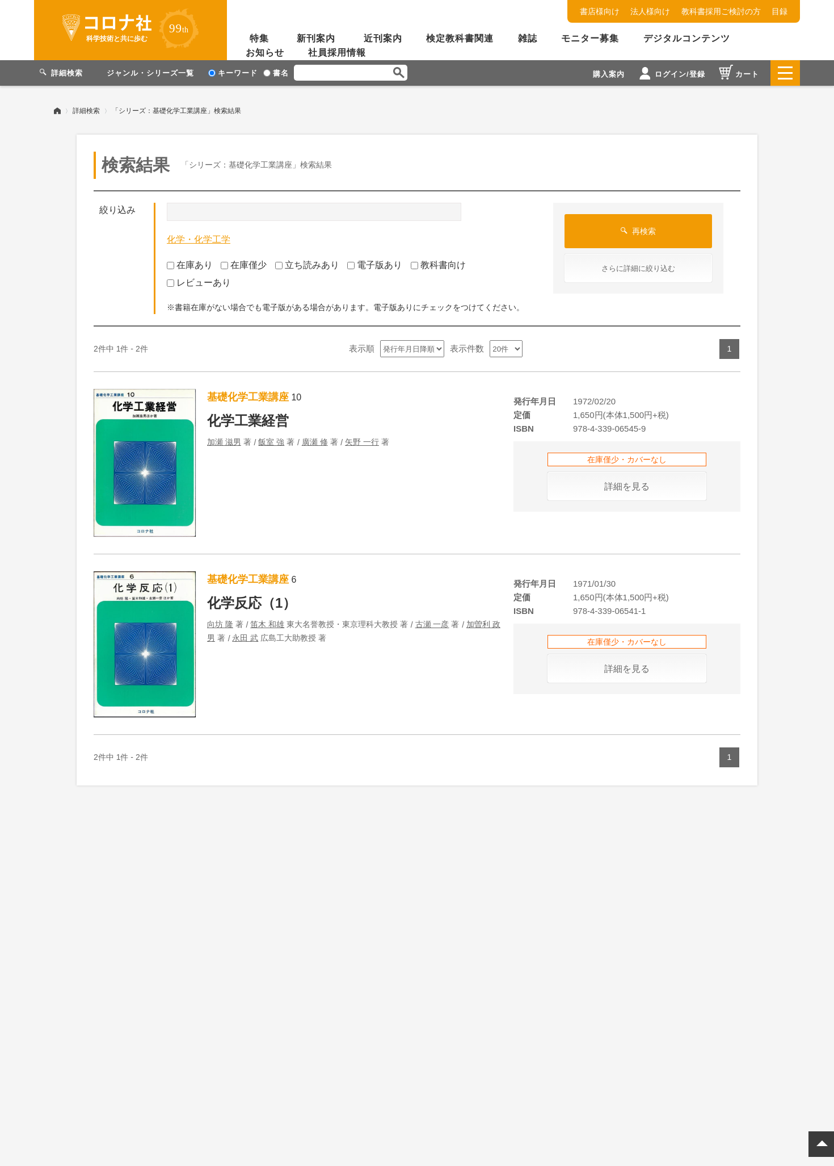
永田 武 (245, 637)
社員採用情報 (337, 52)
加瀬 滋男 (224, 441)
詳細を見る (627, 486)
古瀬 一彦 (432, 624)
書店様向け (600, 11)
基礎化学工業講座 (248, 397)
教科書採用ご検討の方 (721, 11)
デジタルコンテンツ (686, 38)
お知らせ (265, 52)
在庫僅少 (244, 265)
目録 (779, 11)
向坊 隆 (220, 624)
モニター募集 (590, 38)
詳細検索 (86, 111)
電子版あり (374, 265)
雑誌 (527, 38)
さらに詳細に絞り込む (638, 268)
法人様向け (650, 11)
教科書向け (438, 265)
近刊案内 (383, 38)
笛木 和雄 (267, 624)
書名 (276, 73)
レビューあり (199, 282)
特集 (259, 38)
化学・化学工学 (198, 239)
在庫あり (190, 265)
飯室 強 (271, 441)
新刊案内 (316, 38)
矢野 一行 (362, 441)
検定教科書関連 (460, 38)
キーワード (233, 73)
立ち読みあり (307, 265)
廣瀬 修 (315, 441)
